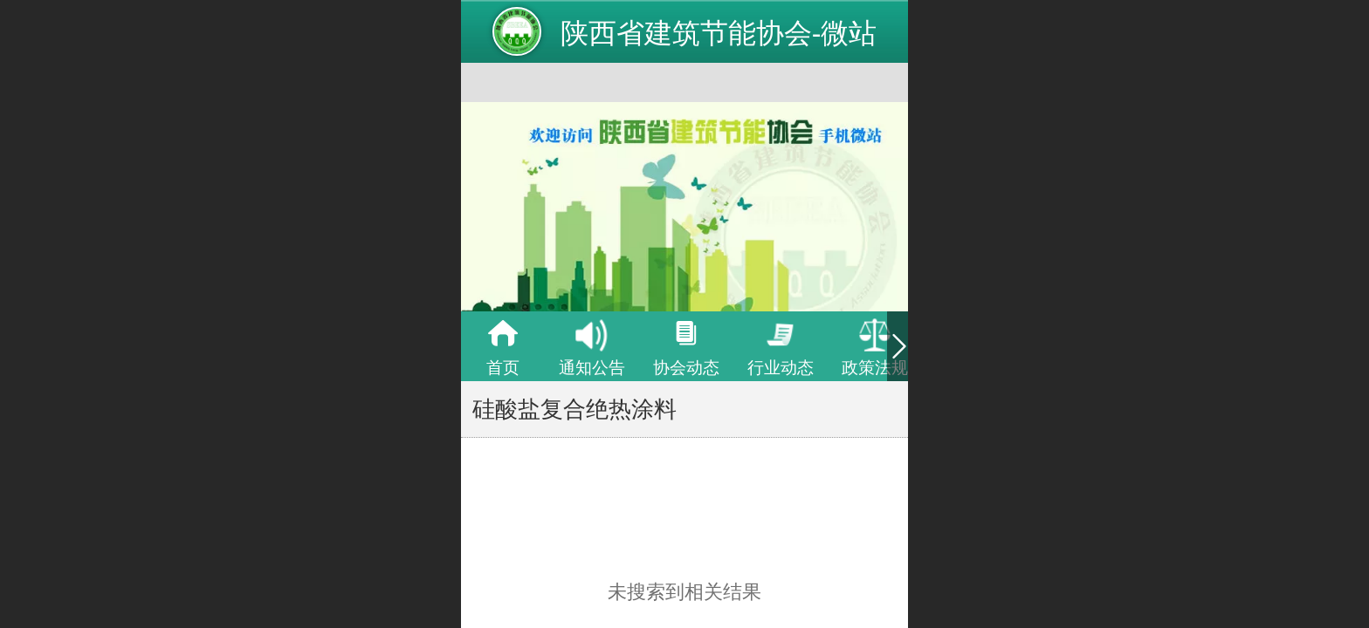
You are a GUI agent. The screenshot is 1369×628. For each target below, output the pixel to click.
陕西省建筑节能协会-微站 (719, 33)
